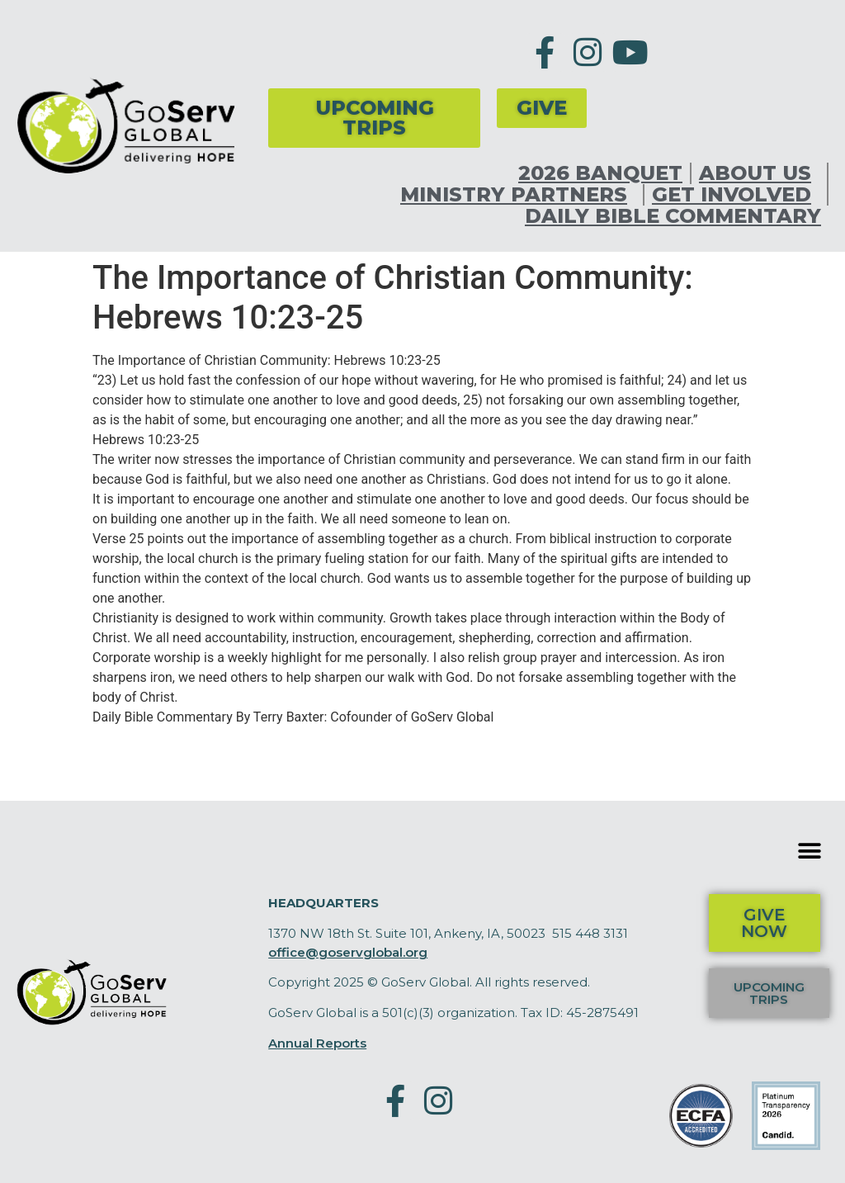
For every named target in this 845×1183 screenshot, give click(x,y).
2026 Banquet (600, 173)
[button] (809, 850)
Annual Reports (317, 1043)
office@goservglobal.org (347, 952)
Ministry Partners (517, 195)
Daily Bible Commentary (673, 216)
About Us (759, 173)
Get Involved (735, 195)
